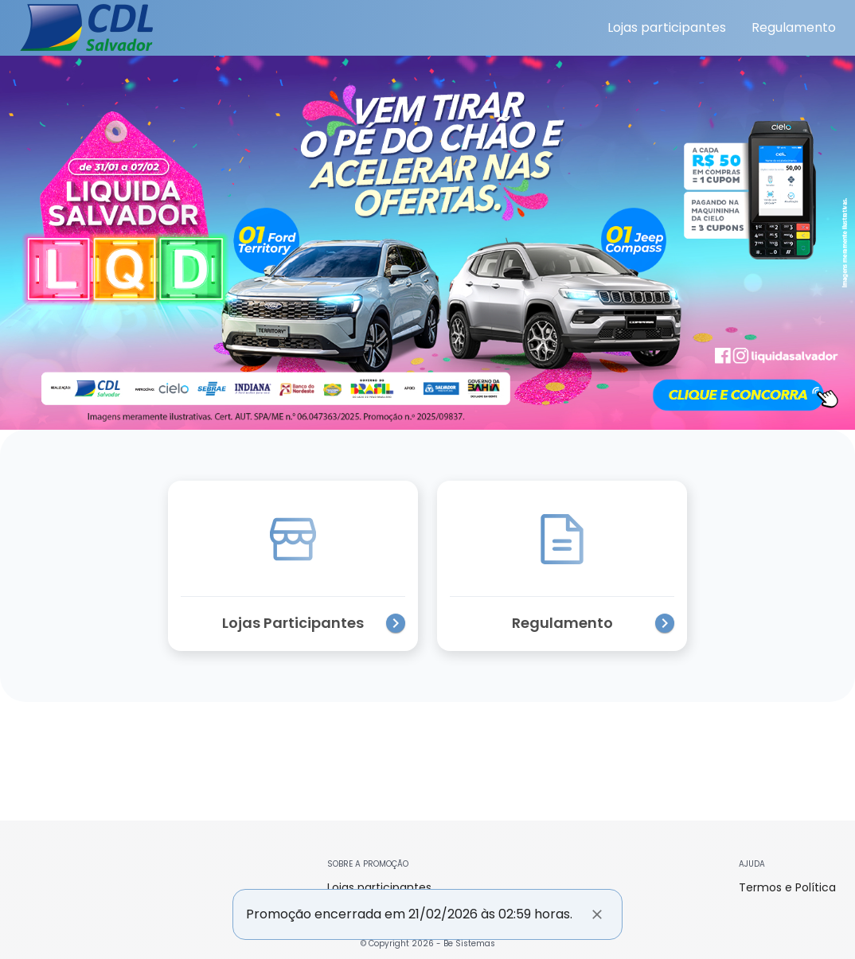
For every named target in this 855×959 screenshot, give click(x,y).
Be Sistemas (469, 943)
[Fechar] (597, 914)
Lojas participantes (666, 27)
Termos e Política (787, 887)
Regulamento (794, 27)
